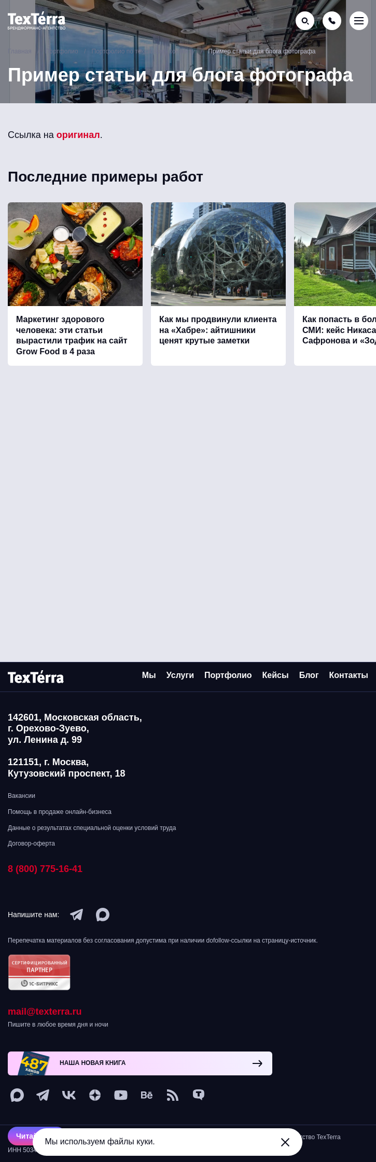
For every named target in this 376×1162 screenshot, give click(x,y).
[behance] (146, 1095)
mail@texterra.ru (45, 1011)
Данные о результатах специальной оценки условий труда (92, 828)
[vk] (69, 1095)
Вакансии (21, 795)
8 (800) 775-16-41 (45, 869)
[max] (102, 914)
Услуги (180, 675)
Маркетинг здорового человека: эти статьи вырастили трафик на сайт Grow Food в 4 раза (72, 335)
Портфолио (228, 675)
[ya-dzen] (95, 1095)
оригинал (78, 135)
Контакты (348, 675)
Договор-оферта (31, 843)
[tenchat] (198, 1095)
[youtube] (121, 1095)
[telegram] (76, 914)
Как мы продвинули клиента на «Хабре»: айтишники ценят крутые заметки (217, 330)
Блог (309, 675)
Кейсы (275, 675)
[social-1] (172, 1095)
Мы (149, 675)
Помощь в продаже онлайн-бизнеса (60, 811)
